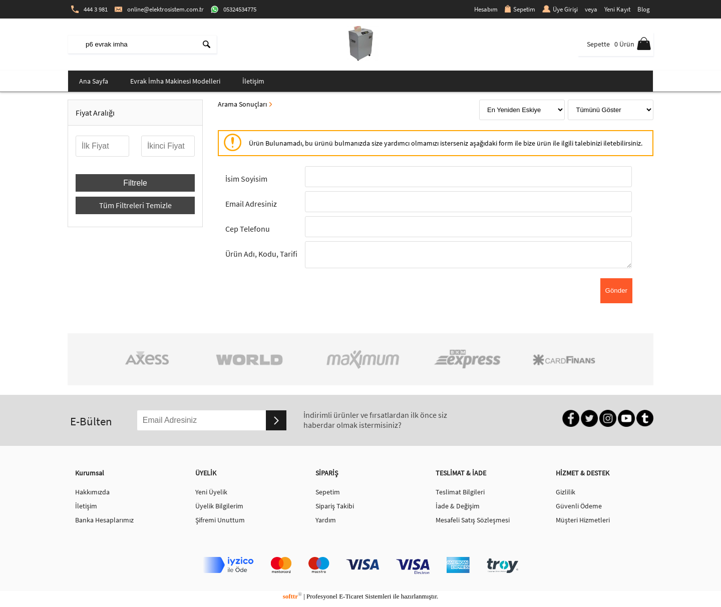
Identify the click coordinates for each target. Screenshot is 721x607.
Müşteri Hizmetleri (583, 522)
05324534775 (233, 9)
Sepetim (520, 9)
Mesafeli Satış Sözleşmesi (473, 522)
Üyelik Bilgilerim (219, 508)
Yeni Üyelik (211, 494)
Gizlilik (565, 494)
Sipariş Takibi (334, 508)
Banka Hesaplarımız (104, 522)
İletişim (253, 81)
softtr (292, 599)
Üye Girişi (560, 9)
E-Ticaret (351, 599)
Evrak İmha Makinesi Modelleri (175, 81)
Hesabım (486, 9)
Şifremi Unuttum (220, 522)
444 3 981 (89, 9)
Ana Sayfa (93, 81)
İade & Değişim (458, 508)
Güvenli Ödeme (579, 508)
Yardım (325, 522)
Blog (643, 9)
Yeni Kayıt (617, 9)
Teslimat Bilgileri (460, 494)
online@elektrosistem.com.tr (159, 9)
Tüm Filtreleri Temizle (135, 205)
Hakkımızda (92, 494)
